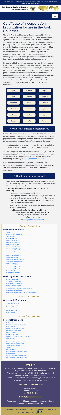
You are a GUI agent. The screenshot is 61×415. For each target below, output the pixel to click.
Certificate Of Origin (12, 305)
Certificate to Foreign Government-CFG (19, 289)
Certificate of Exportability (14, 291)
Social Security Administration (16, 355)
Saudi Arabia (13, 115)
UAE (29, 121)
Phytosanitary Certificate (14, 283)
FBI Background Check (13, 285)
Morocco (45, 103)
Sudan (29, 115)
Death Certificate (11, 332)
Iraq (13, 97)
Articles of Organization (14, 246)
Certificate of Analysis (13, 269)
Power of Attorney (12, 334)
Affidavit (9, 232)
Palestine (29, 109)
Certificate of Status (12, 240)
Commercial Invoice (13, 303)
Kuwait (45, 97)
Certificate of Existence (13, 265)
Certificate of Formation (14, 267)
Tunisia (13, 121)
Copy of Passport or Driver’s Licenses (18, 336)
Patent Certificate (12, 279)
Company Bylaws (12, 257)
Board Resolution (12, 263)
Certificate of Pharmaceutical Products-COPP (21, 292)
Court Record (10, 338)
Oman (13, 109)
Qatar (45, 109)
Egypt (45, 90)
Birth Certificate (11, 323)
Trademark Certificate (13, 281)
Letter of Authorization (13, 244)
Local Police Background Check (16, 351)
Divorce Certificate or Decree (15, 329)
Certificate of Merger (13, 252)
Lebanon (13, 103)
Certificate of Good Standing (15, 250)
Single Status (10, 327)
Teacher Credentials (13, 345)
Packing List (10, 307)
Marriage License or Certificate (16, 325)
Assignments (10, 236)
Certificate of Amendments (15, 259)
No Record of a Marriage (14, 330)
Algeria (13, 90)
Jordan (29, 97)
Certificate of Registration (14, 255)
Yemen (45, 121)
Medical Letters (11, 353)
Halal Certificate (11, 310)
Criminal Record (11, 349)
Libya (29, 103)
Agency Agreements (13, 242)
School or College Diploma (15, 344)
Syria (45, 115)
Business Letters (11, 238)
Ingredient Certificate (13, 273)
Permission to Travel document (16, 357)
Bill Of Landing (10, 312)
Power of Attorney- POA (14, 234)
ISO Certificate (11, 271)
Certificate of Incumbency (14, 261)
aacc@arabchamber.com (34, 159)
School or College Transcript (15, 342)
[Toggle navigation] (55, 16)
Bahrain (29, 90)
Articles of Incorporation (14, 248)
